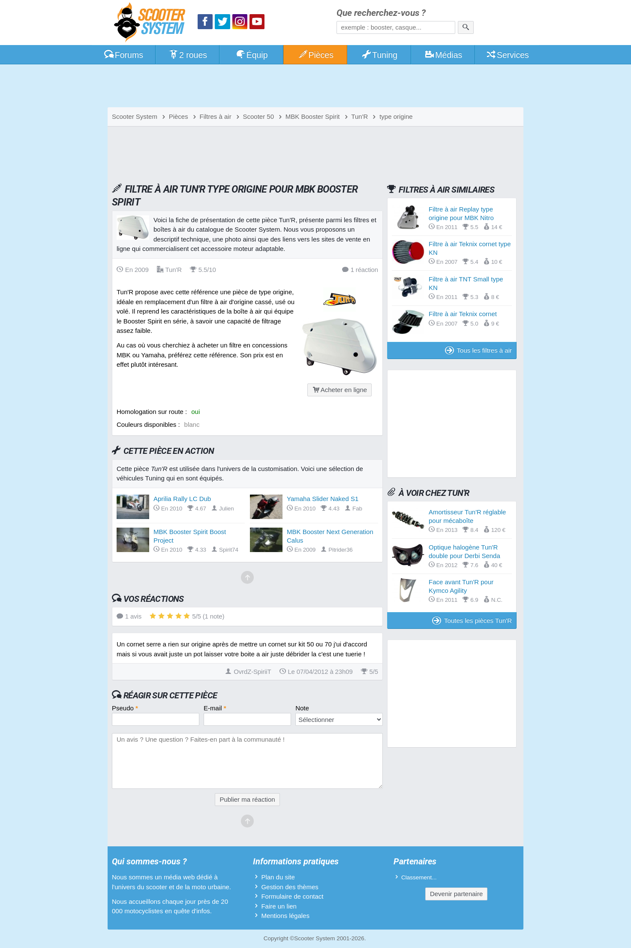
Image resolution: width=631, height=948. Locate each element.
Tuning (379, 55)
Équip (251, 55)
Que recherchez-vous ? (381, 13)
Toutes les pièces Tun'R (472, 620)
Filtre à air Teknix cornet (463, 313)
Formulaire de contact (292, 896)
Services (507, 55)
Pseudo (125, 708)
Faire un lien (279, 906)
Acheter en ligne (339, 389)
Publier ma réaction (247, 799)
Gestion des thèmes (289, 887)
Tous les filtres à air (478, 350)
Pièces (315, 55)
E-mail (215, 708)
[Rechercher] (466, 27)
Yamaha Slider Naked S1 (322, 498)
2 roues (187, 55)
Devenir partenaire (456, 893)
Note (302, 708)
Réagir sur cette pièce (170, 695)
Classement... (419, 877)
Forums (123, 55)
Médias (443, 55)
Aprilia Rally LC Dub (182, 498)
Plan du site (277, 877)
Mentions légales (285, 915)
